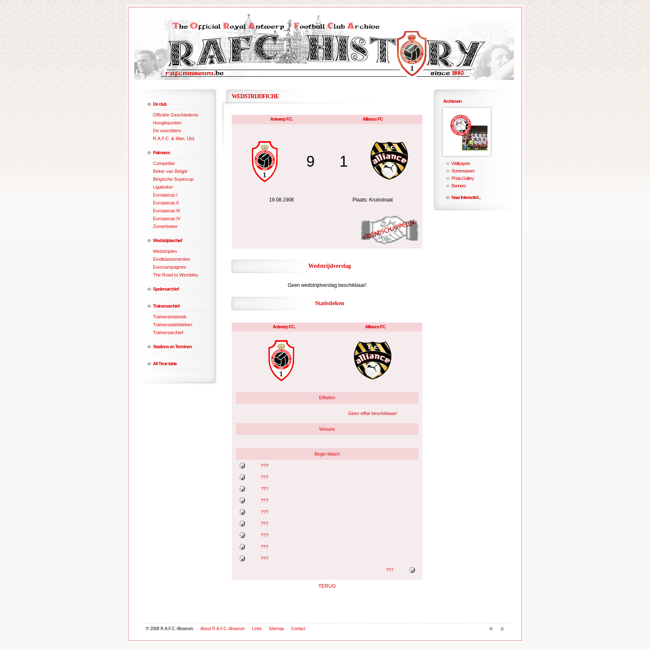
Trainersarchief (166, 305)
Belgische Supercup (173, 179)
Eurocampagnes (169, 266)
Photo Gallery (462, 178)
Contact (298, 628)
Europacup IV (167, 218)
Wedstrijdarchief (167, 240)
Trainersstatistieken (172, 324)
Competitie (164, 163)
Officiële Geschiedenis (175, 114)
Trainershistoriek (170, 316)
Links (257, 628)
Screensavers (462, 170)
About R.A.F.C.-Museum (222, 628)
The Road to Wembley (175, 274)
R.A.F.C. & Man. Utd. (174, 138)
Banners (458, 185)
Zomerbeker (165, 226)
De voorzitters (167, 130)
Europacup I (165, 194)
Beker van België (170, 171)
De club (160, 104)
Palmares (161, 152)
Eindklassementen (171, 259)
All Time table (165, 363)
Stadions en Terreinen (172, 346)
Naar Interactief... (465, 197)
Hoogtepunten (167, 122)
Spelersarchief (166, 288)
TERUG (327, 586)
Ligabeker (163, 186)
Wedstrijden (165, 251)
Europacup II (166, 202)
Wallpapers (460, 163)
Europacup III (166, 210)
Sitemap (276, 628)
